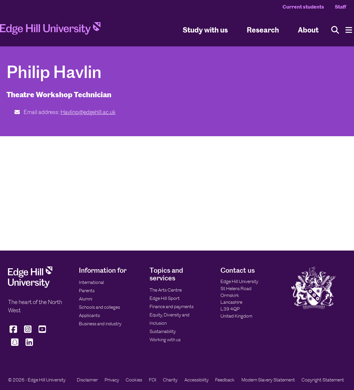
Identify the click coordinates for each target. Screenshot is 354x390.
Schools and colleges (99, 307)
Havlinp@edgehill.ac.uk (88, 112)
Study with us (205, 29)
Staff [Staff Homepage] (340, 7)
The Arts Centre (166, 290)
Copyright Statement (322, 380)
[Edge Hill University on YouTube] (42, 333)
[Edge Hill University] (30, 286)
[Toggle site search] (335, 30)
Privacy (112, 380)
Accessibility (196, 380)
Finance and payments (172, 306)
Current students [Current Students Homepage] (303, 7)
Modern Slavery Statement (268, 380)
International (91, 282)
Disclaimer (87, 380)
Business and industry (100, 323)
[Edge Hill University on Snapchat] (14, 346)
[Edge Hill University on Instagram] (28, 333)
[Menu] (349, 30)
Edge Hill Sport (165, 298)
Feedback (225, 380)
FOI (152, 380)
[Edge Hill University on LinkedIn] (29, 346)
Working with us (165, 339)
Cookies (134, 380)
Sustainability (163, 331)
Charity (170, 380)
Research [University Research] (263, 29)
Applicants (89, 315)
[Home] (50, 30)
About (308, 29)
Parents (87, 290)
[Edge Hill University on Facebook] (14, 333)
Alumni (85, 299)
